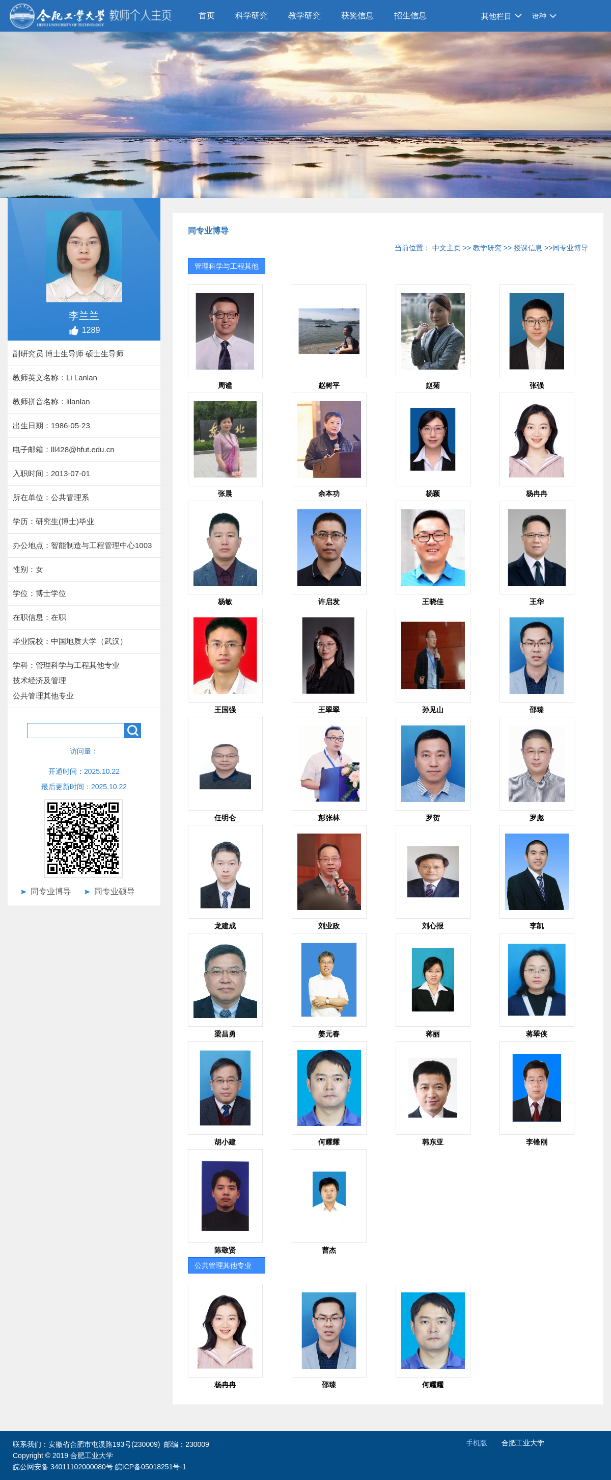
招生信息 (410, 15)
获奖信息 (357, 15)
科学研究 (251, 15)
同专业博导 (51, 891)
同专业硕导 (114, 891)
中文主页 (446, 248)
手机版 (476, 1443)
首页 (207, 15)
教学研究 (304, 15)
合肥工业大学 (523, 1443)
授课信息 (528, 248)
